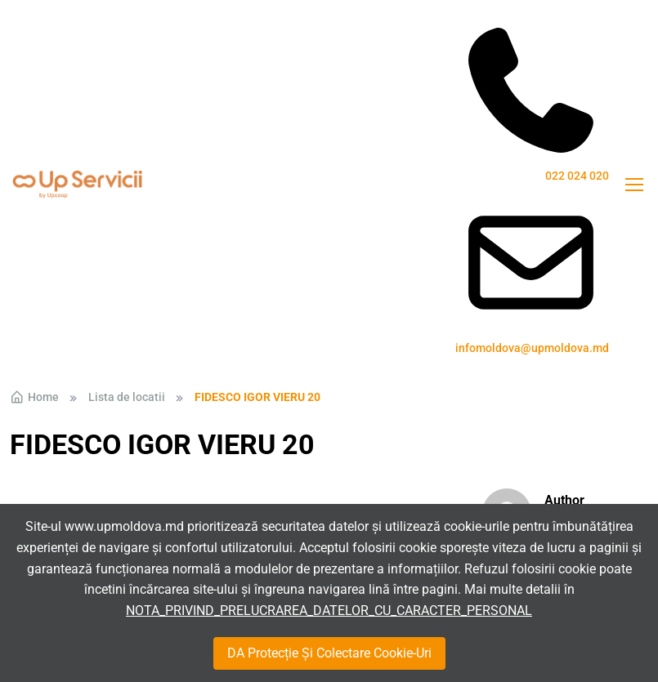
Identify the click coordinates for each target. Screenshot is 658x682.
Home (34, 397)
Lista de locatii (126, 396)
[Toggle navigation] (633, 184)
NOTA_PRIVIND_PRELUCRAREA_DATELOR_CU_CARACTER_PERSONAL (329, 610)
